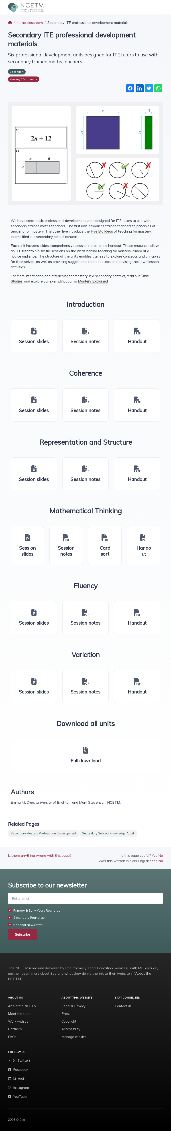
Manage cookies (74, 1037)
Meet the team (19, 1013)
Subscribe (22, 934)
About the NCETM (22, 1006)
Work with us (18, 1021)
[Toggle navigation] (159, 7)
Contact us (123, 1006)
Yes (154, 855)
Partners (15, 1029)
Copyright (68, 1021)
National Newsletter (28, 925)
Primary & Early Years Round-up (37, 910)
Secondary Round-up (29, 918)
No (160, 855)
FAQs (12, 1037)
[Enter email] (85, 898)
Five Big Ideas (102, 231)
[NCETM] (26, 7)
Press (66, 1013)
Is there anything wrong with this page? (39, 855)
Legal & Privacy (73, 1006)
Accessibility (70, 1029)
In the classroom (30, 22)
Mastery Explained (93, 281)
